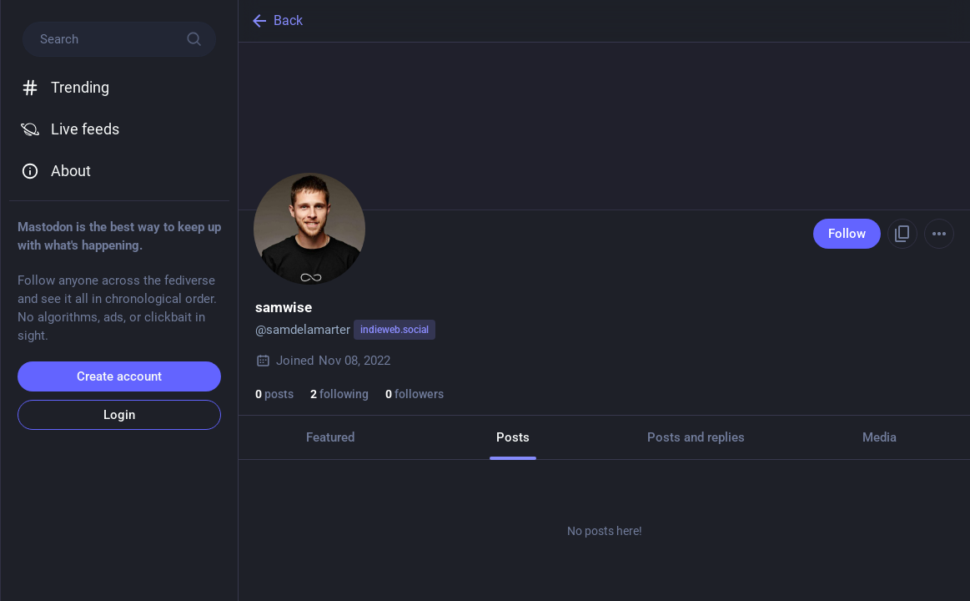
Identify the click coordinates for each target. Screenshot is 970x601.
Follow (847, 233)
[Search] (119, 39)
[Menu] (939, 234)
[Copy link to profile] (902, 234)
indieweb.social (394, 330)
